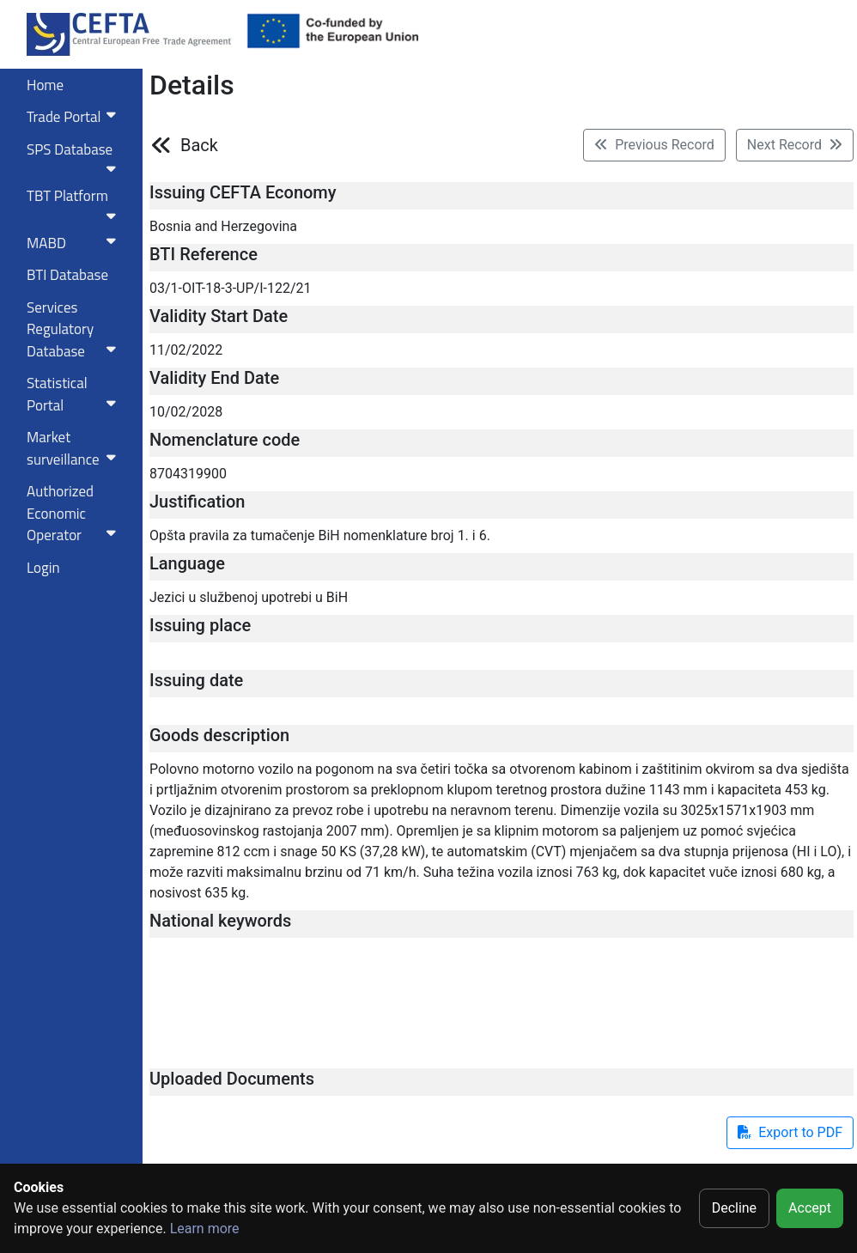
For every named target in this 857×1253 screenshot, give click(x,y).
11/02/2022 (185, 350)
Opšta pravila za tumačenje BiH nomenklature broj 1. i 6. (319, 535)
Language (187, 563)
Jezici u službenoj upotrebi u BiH (248, 597)
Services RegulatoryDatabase (75, 329)
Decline (734, 1208)
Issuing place (200, 625)
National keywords (220, 920)
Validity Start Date (218, 316)
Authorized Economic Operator (75, 513)
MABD (75, 243)
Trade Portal (75, 117)
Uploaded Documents (231, 1078)
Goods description (219, 735)
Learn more (205, 1228)
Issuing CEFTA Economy (243, 192)
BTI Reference (203, 254)
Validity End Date (214, 378)
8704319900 (188, 473)
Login (43, 568)
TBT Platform (75, 203)
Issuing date (196, 680)
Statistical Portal (75, 394)
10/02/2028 (185, 412)
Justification (197, 501)
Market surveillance (75, 448)
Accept (809, 1208)
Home (45, 85)
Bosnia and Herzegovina (223, 226)
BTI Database (67, 275)
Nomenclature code (224, 439)
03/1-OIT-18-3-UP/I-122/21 (230, 288)
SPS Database (75, 157)
